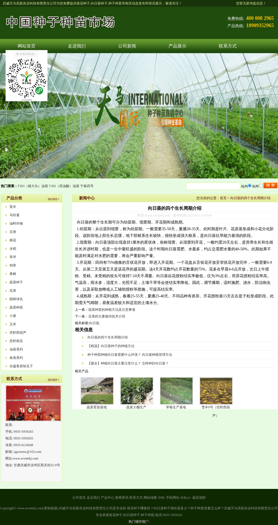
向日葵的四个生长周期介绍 (250, 198)
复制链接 (50, 508)
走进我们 (77, 46)
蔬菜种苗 (16, 307)
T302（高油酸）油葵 (64, 186)
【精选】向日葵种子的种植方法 (110, 346)
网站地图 (150, 498)
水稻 (12, 249)
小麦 (12, 316)
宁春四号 (87, 186)
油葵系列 (16, 349)
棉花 (12, 240)
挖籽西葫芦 (17, 333)
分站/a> (186, 498)
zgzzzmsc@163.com (27, 452)
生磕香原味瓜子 (21, 366)
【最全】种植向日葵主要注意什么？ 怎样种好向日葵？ (128, 363)
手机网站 (172, 498)
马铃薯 (14, 215)
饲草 (12, 265)
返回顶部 (199, 498)
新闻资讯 (122, 498)
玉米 (12, 324)
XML (161, 498)
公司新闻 (127, 46)
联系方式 (228, 46)
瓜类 (12, 291)
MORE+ (53, 199)
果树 (12, 274)
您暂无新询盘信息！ (251, 3)
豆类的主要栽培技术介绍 (106, 316)
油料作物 (16, 223)
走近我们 (93, 498)
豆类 (12, 232)
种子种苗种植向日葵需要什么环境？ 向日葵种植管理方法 (129, 355)
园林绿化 (16, 299)
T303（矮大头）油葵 (33, 186)
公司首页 (79, 498)
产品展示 (177, 46)
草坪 (12, 257)
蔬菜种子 (16, 282)
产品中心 (107, 498)
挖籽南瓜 (16, 341)
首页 (223, 198)
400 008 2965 (260, 18)
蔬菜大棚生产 (136, 407)
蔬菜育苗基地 (97, 407)
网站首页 (26, 46)
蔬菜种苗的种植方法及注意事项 (111, 310)
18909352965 (260, 25)
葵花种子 (83, 3)
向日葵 (94, 323)
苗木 (12, 207)
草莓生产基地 (176, 407)
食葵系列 (16, 358)
